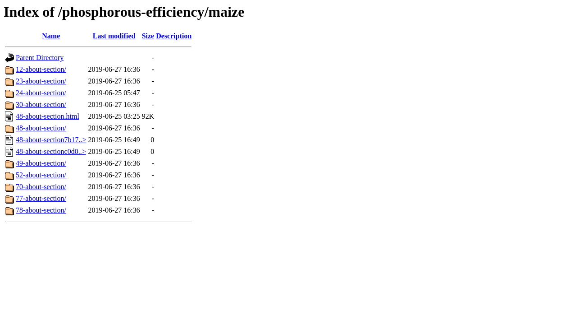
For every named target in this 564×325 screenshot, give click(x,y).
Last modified (114, 36)
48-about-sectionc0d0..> (51, 151)
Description (173, 36)
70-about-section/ (41, 186)
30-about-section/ (41, 104)
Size (148, 36)
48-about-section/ (41, 128)
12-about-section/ (41, 69)
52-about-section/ (41, 175)
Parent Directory (40, 57)
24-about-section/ (41, 93)
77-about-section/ (41, 198)
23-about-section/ (41, 81)
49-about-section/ (41, 163)
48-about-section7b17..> (51, 140)
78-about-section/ (41, 210)
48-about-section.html (47, 116)
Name (51, 36)
